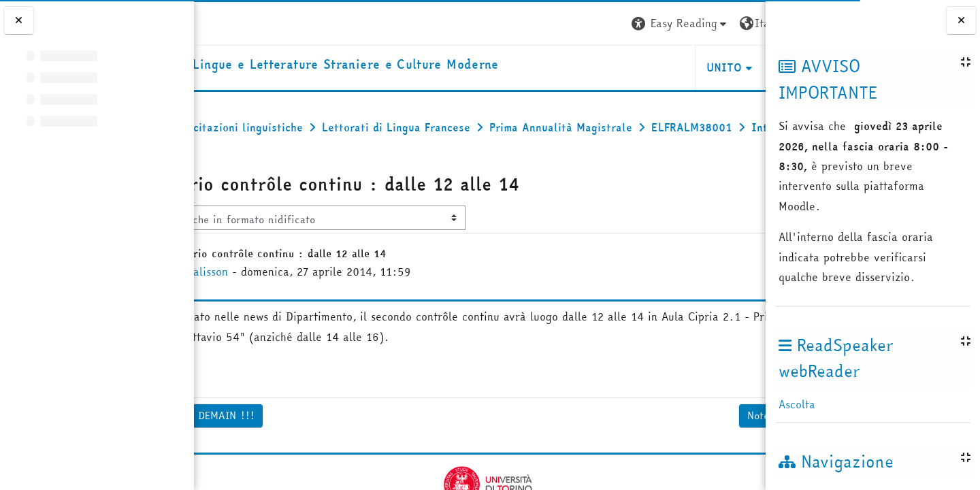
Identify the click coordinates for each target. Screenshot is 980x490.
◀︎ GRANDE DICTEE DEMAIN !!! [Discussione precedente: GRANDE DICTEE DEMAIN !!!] (283, 451)
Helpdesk (682, 71)
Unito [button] (604, 71)
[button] (560, 23)
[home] (384, 68)
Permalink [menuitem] (715, 412)
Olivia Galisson (293, 307)
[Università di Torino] (236, 22)
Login (741, 23)
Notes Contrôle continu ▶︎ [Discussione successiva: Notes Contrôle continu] (689, 451)
